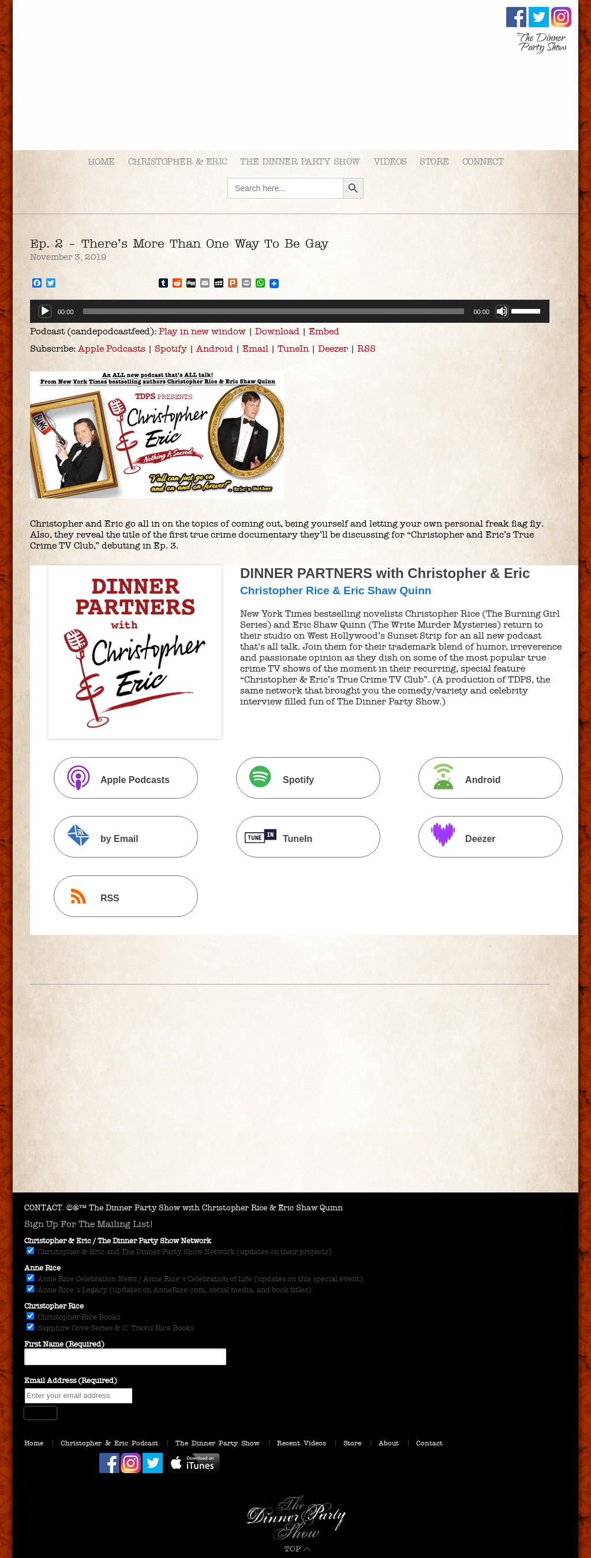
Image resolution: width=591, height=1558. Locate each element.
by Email (98, 838)
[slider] (274, 311)
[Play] (45, 311)
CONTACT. (44, 1208)
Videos (390, 161)
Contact (429, 1443)
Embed (324, 331)
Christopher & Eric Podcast (109, 1443)
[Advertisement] (295, 1106)
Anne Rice (42, 1268)
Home (101, 161)
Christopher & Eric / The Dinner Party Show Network (117, 1241)
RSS (366, 348)
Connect (483, 161)
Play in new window (202, 331)
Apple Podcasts (111, 348)
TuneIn (293, 348)
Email (255, 348)
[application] (289, 311)
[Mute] (502, 311)
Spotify (171, 348)
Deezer (333, 348)
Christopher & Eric (177, 161)
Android (214, 348)
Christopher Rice (54, 1306)
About (389, 1443)
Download (277, 331)
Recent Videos (301, 1443)
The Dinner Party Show (300, 161)
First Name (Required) (64, 1344)
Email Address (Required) (70, 1381)
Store (434, 161)
